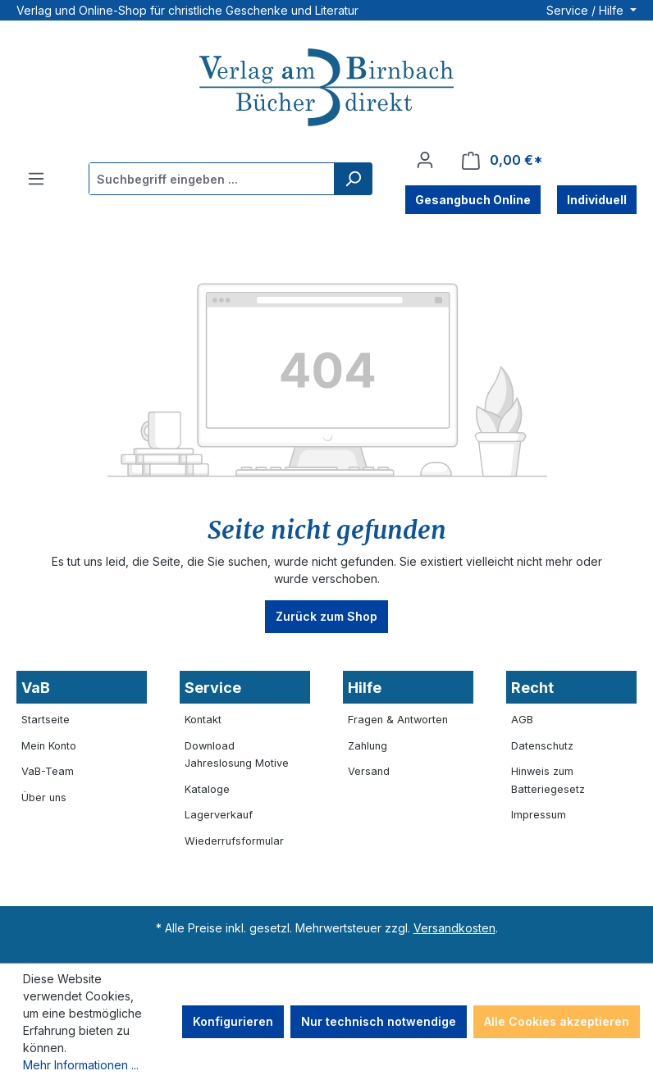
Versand (369, 771)
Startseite (45, 719)
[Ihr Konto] (425, 160)
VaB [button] (35, 687)
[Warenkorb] (502, 160)
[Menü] (36, 178)
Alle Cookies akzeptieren (556, 1021)
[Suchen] (353, 178)
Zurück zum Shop (326, 616)
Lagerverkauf (219, 815)
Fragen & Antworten (398, 719)
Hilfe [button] (364, 687)
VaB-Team (47, 771)
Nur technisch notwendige (378, 1021)
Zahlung (367, 746)
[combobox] (212, 178)
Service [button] (213, 687)
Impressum (538, 815)
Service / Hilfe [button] (586, 10)
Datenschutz (542, 746)
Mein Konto (48, 746)
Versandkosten (454, 928)
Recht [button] (532, 687)
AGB (522, 719)
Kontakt (203, 719)
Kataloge (207, 789)
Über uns (43, 797)
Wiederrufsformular (234, 841)
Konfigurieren (233, 1021)
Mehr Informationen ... (81, 1065)
